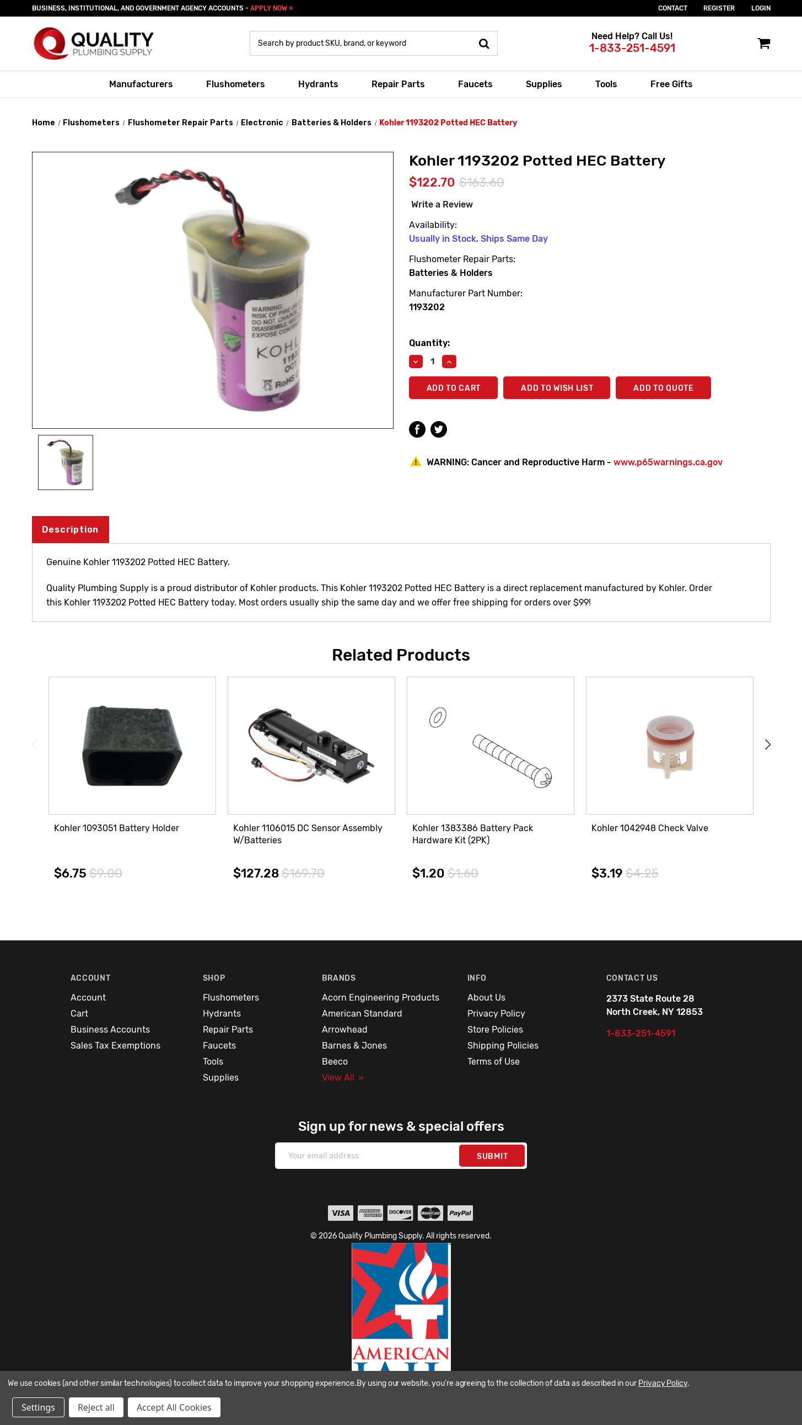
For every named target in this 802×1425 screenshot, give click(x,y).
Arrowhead (345, 1029)
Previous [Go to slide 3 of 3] (34, 744)
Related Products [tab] (401, 655)
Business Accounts (110, 1029)
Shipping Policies (503, 1045)
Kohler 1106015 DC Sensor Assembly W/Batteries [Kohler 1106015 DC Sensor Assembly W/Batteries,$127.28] (308, 834)
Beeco (335, 1061)
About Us (486, 997)
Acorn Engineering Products (380, 997)
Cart (79, 1013)
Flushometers (235, 84)
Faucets (475, 84)
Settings (38, 1407)
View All (343, 1077)
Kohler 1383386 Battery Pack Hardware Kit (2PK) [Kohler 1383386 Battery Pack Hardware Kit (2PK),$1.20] (472, 834)
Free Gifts (671, 84)
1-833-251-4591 (632, 48)
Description (70, 529)
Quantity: (429, 343)
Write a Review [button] (442, 204)
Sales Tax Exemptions (115, 1045)
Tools (606, 84)
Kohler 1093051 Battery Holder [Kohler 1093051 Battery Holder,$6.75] (116, 828)
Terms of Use (493, 1061)
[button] (401, 1325)
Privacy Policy (496, 1013)
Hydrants (318, 84)
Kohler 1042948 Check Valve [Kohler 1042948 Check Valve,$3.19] (649, 828)
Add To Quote (663, 388)
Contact (672, 8)
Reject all (96, 1407)
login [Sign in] (761, 8)
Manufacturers (141, 84)
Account (88, 997)
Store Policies (495, 1029)
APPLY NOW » (271, 8)
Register (719, 8)
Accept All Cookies (174, 1407)
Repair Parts (398, 84)
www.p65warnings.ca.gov (668, 462)
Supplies (544, 84)
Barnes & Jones (354, 1045)
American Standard (362, 1013)
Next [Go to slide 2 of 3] (768, 744)
